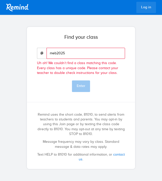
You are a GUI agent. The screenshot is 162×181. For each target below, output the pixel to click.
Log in (146, 7)
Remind (17, 7)
